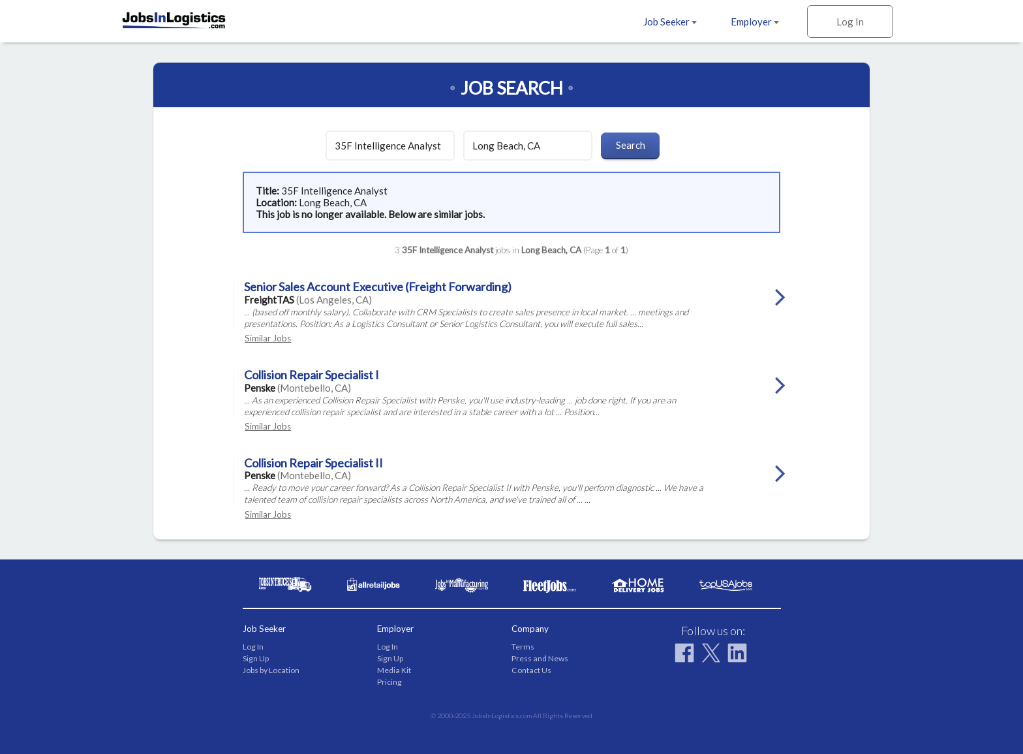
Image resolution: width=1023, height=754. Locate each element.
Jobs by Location (271, 670)
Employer (755, 21)
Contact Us (531, 670)
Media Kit (394, 670)
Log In (850, 21)
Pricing (389, 682)
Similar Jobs (268, 338)
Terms (523, 647)
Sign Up (256, 658)
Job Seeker (670, 21)
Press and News (540, 658)
